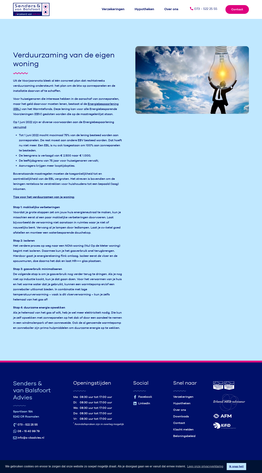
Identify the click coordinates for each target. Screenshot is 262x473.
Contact (237, 9)
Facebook (142, 397)
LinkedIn (141, 403)
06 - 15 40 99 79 (26, 431)
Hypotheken (144, 9)
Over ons (171, 9)
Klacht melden (183, 429)
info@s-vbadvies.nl (28, 438)
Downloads (181, 416)
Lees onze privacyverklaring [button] (205, 466)
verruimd (19, 127)
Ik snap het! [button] (236, 466)
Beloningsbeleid (184, 436)
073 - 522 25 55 (203, 9)
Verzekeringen (113, 9)
